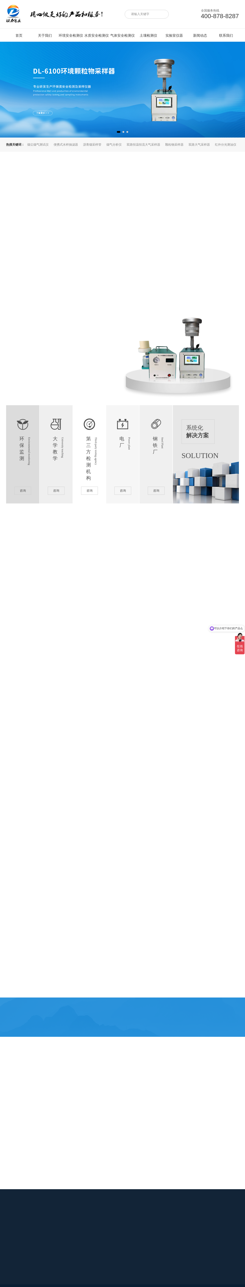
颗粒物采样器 (174, 144)
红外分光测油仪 (225, 144)
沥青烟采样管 (92, 144)
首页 (18, 35)
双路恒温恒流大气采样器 (143, 144)
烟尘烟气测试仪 (38, 144)
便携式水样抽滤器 (66, 144)
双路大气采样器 (199, 144)
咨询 (23, 490)
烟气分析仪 (114, 144)
